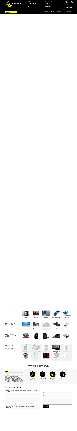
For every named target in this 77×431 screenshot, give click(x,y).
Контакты (69, 12)
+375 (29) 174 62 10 (69, 4)
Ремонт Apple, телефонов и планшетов (11, 312)
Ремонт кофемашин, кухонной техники (10, 346)
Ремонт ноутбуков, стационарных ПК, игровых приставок (11, 335)
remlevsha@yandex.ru (70, 5)
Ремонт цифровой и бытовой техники (10, 324)
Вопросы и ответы (56, 12)
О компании (46, 12)
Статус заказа (69, 7)
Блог (64, 12)
